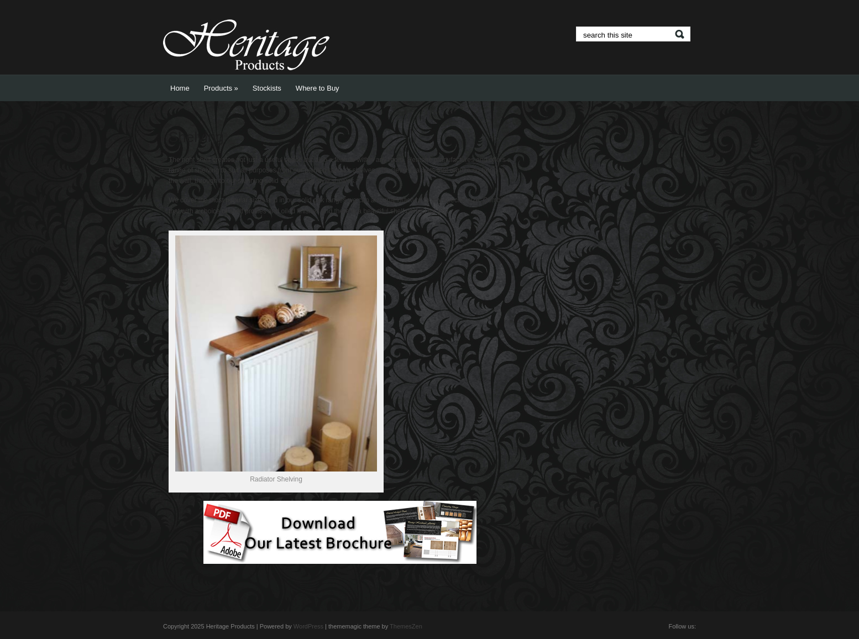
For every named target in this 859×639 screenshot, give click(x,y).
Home (180, 88)
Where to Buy (317, 88)
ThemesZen (406, 626)
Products (221, 88)
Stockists (267, 88)
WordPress (308, 626)
